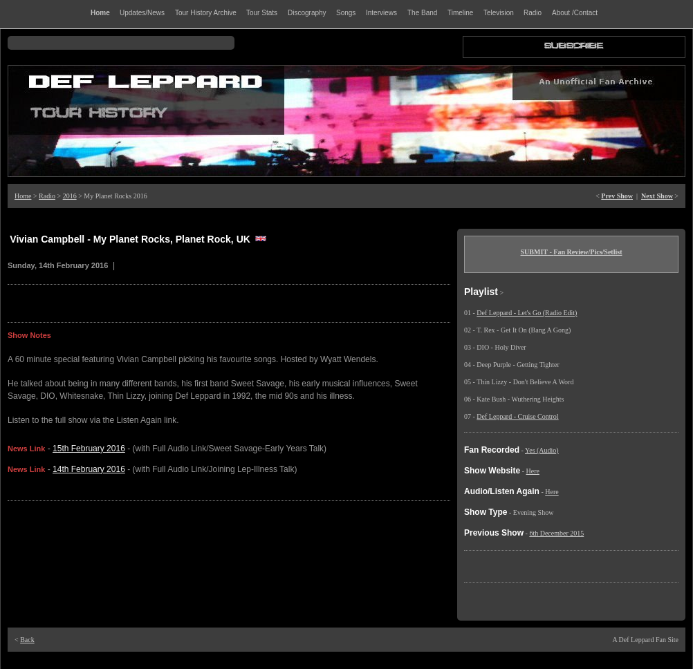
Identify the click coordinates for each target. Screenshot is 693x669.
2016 (70, 196)
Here (532, 471)
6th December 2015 (556, 533)
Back (27, 639)
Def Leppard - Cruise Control (517, 416)
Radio (47, 196)
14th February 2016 (89, 469)
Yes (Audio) (542, 450)
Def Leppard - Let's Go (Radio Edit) (527, 313)
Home (23, 196)
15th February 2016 (89, 448)
